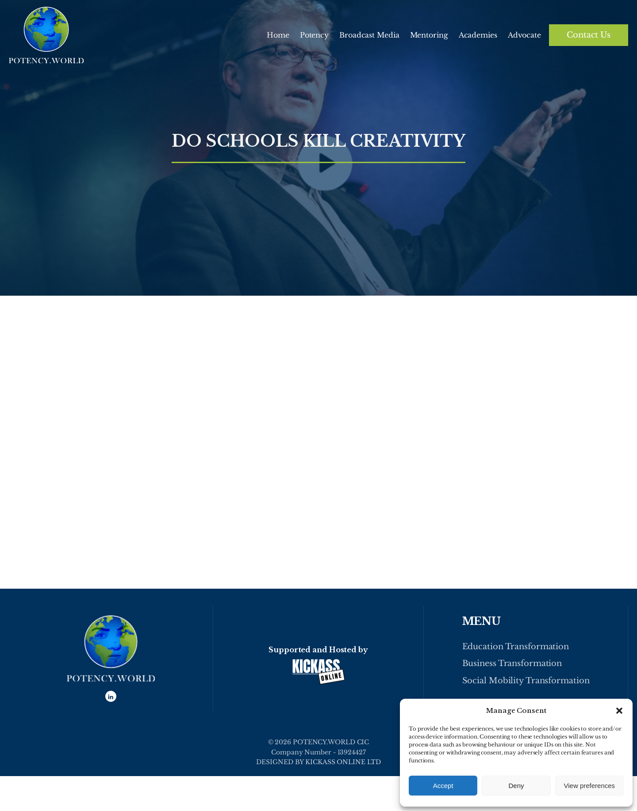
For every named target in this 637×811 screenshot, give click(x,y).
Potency (314, 34)
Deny (516, 785)
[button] (619, 710)
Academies (478, 34)
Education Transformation (515, 646)
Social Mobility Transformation (526, 680)
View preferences (589, 785)
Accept (443, 785)
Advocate (524, 34)
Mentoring (429, 34)
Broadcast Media (369, 34)
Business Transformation (512, 663)
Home (278, 34)
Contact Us (588, 35)
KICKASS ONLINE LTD (342, 762)
